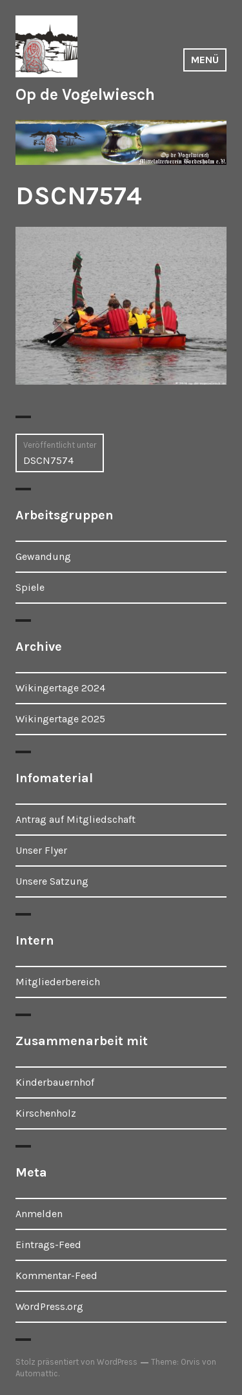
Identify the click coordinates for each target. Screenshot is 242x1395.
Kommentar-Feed (56, 1275)
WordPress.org (49, 1306)
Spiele (30, 587)
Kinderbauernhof (54, 1082)
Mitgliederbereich (57, 982)
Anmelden (39, 1213)
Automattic (36, 1373)
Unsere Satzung (51, 881)
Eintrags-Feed (48, 1244)
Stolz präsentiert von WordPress (76, 1362)
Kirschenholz (45, 1113)
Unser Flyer (41, 850)
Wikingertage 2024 (60, 688)
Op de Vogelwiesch (85, 94)
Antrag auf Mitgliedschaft (75, 819)
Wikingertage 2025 (60, 719)
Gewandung (43, 556)
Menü (205, 59)
